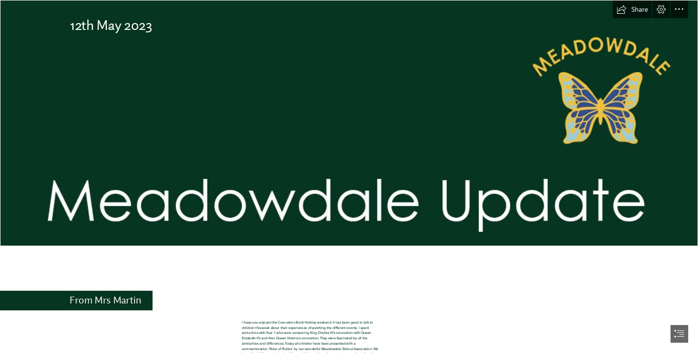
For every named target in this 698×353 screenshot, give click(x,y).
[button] (632, 9)
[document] (349, 176)
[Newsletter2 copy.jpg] (349, 123)
